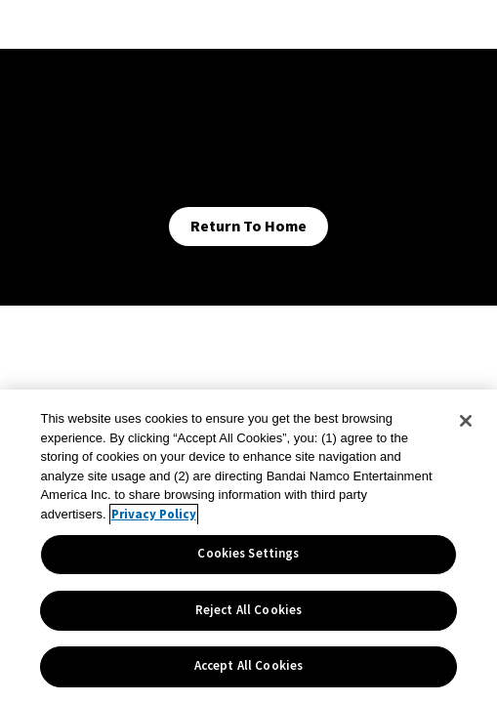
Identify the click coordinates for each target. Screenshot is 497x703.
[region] (248, 546)
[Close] (465, 420)
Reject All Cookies (248, 610)
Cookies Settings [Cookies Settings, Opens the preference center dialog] (248, 553)
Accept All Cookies (248, 666)
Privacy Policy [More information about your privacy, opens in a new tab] (153, 514)
